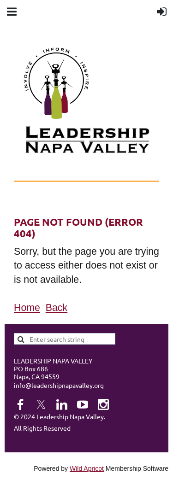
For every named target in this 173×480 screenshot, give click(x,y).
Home (27, 307)
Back (56, 307)
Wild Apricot (87, 468)
